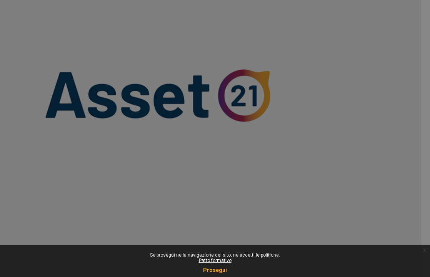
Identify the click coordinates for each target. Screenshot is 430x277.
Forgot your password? (392, 141)
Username (293, 64)
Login (349, 162)
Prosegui (215, 270)
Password (293, 103)
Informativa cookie (349, 210)
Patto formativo (215, 260)
